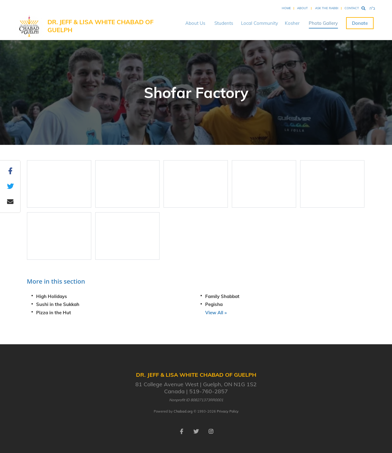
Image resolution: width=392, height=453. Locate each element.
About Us (195, 23)
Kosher (292, 23)
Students (223, 23)
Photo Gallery (323, 23)
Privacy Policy (228, 411)
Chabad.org (183, 411)
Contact (352, 8)
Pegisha (214, 304)
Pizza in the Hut (53, 312)
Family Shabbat (222, 296)
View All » (216, 312)
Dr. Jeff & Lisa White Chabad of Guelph (100, 26)
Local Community (259, 23)
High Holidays (51, 296)
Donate (360, 23)
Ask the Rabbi (326, 8)
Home (286, 8)
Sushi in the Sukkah (57, 304)
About (302, 8)
